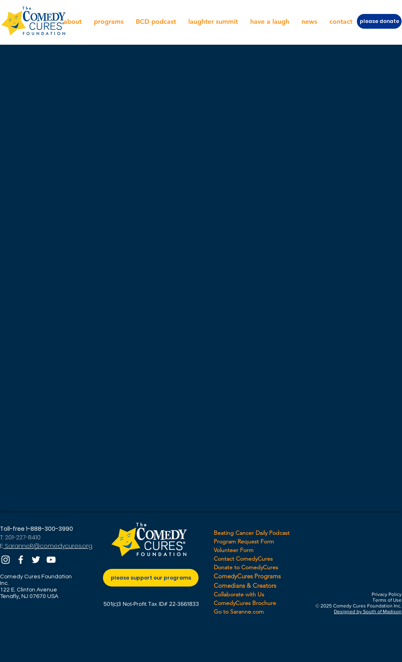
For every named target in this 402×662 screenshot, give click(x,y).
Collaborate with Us (239, 594)
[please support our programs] (151, 578)
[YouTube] (51, 559)
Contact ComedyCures (243, 558)
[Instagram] (5, 559)
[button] (72, 21)
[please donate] (379, 21)
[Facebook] (20, 559)
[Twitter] (35, 559)
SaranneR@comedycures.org (47, 546)
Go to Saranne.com (239, 611)
